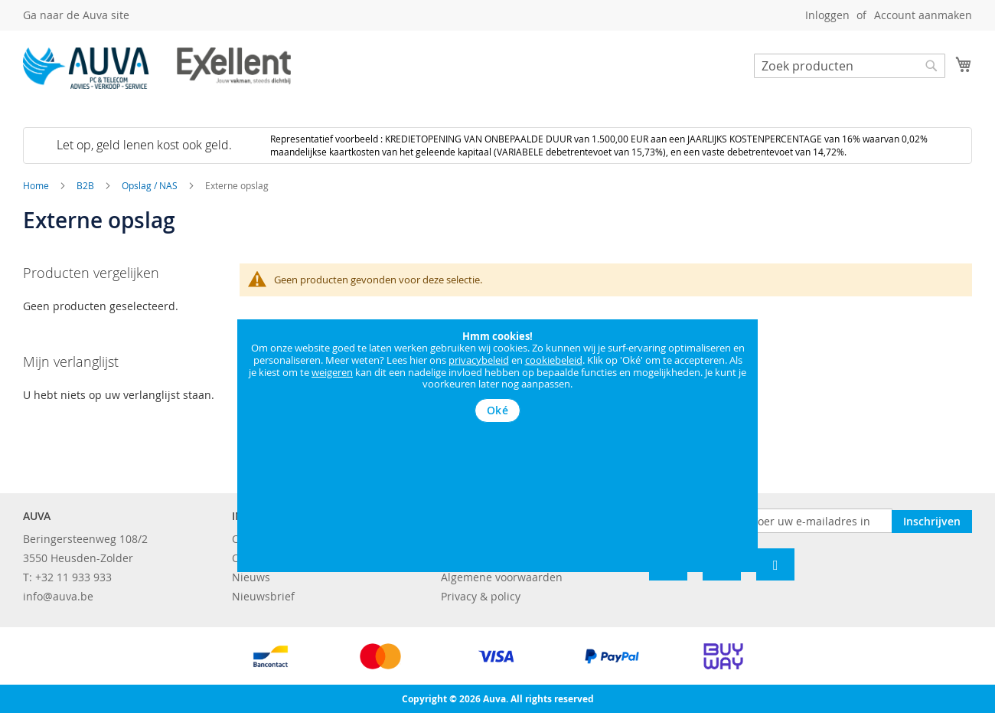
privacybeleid (479, 360)
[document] (497, 377)
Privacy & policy (480, 596)
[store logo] (157, 68)
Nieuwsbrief (263, 596)
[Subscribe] (932, 520)
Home (37, 185)
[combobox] (849, 66)
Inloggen (827, 15)
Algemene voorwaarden (502, 577)
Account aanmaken (923, 15)
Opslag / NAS (151, 185)
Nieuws (251, 577)
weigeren (332, 372)
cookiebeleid (553, 360)
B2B (86, 185)
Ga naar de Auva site (76, 15)
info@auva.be (58, 596)
